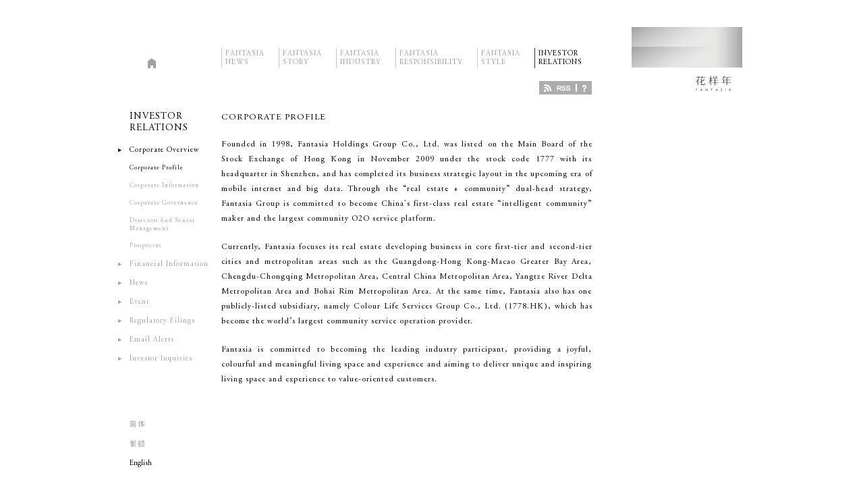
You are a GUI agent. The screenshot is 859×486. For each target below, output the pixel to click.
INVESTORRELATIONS (560, 52)
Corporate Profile (157, 168)
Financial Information (169, 264)
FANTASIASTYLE (500, 52)
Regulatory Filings (162, 321)
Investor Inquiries (161, 358)
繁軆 (138, 444)
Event (139, 302)
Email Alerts (152, 340)
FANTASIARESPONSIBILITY (431, 52)
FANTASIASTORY (302, 52)
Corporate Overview (164, 150)
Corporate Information (164, 185)
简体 (138, 425)
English (141, 463)
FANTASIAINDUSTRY (360, 52)
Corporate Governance (164, 203)
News (139, 283)
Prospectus (145, 245)
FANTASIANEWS (245, 52)
